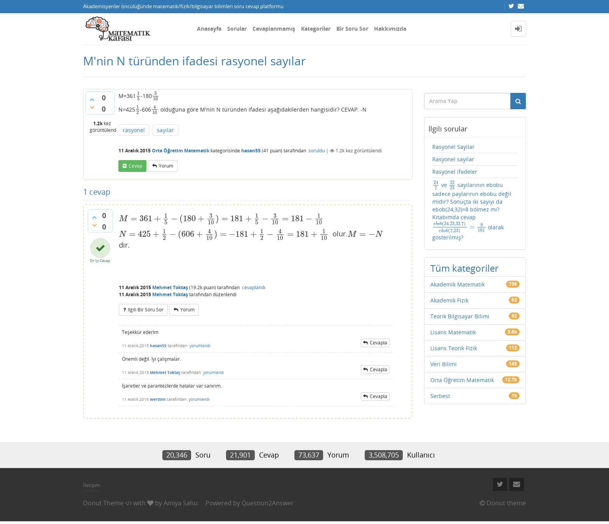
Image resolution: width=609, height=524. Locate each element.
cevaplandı (253, 287)
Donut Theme (103, 503)
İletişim (91, 485)
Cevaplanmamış (273, 28)
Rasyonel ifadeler (454, 171)
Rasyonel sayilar (453, 159)
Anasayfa (209, 28)
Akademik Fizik (449, 300)
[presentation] (138, 96)
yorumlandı (200, 345)
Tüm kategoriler (464, 268)
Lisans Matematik (453, 332)
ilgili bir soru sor (146, 309)
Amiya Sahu (181, 503)
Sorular (237, 28)
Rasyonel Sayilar (453, 146)
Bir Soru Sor (352, 28)
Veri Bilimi (443, 364)
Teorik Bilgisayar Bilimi (459, 316)
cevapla (378, 342)
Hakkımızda (390, 28)
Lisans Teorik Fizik (453, 348)
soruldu (316, 150)
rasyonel (134, 130)
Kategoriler (316, 28)
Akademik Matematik (457, 284)
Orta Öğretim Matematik (180, 150)
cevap (135, 165)
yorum (166, 165)
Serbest (440, 396)
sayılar (165, 130)
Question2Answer (268, 503)
